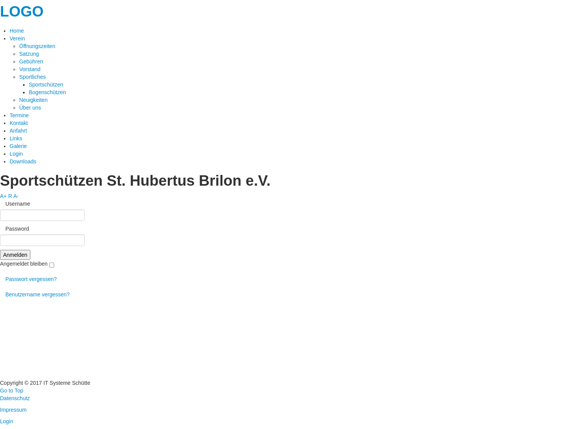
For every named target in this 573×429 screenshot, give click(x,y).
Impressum (13, 410)
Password (14, 229)
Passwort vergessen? (28, 279)
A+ (3, 196)
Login (6, 421)
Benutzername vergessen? (35, 294)
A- (16, 196)
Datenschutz (15, 398)
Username (15, 204)
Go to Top (11, 390)
